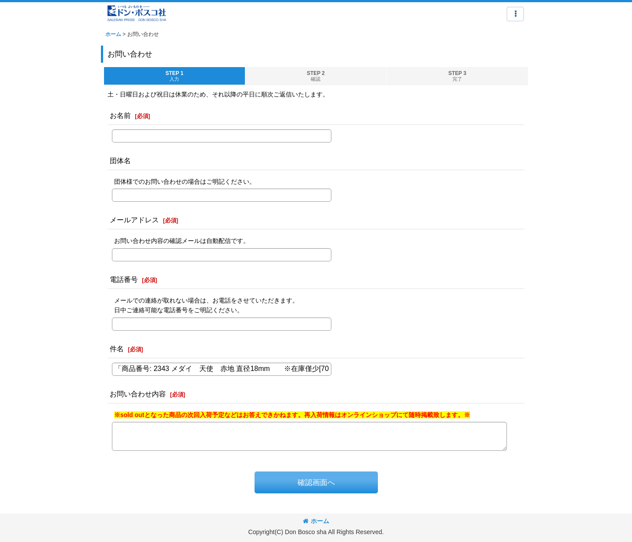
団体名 (120, 160)
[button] (515, 14)
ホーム (316, 520)
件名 (117, 349)
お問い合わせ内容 (138, 394)
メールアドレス (134, 220)
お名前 (120, 115)
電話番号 (124, 279)
